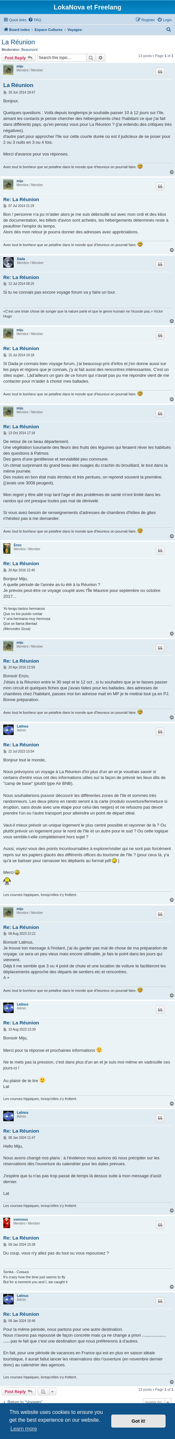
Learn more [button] (23, 1429)
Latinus (23, 726)
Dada (21, 259)
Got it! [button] (138, 1421)
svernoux (20, 1219)
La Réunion (18, 42)
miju (20, 66)
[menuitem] (34, 20)
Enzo (17, 545)
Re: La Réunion (21, 199)
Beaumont (29, 49)
